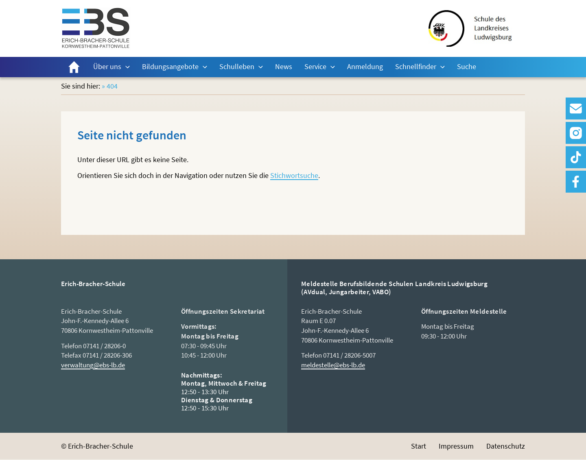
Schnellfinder (415, 66)
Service (315, 66)
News (283, 66)
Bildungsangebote (170, 66)
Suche (466, 66)
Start (74, 67)
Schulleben (236, 66)
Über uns (107, 66)
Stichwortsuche (294, 175)
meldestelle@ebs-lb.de (333, 364)
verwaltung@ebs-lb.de (93, 364)
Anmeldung (365, 66)
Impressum (456, 446)
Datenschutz (505, 446)
